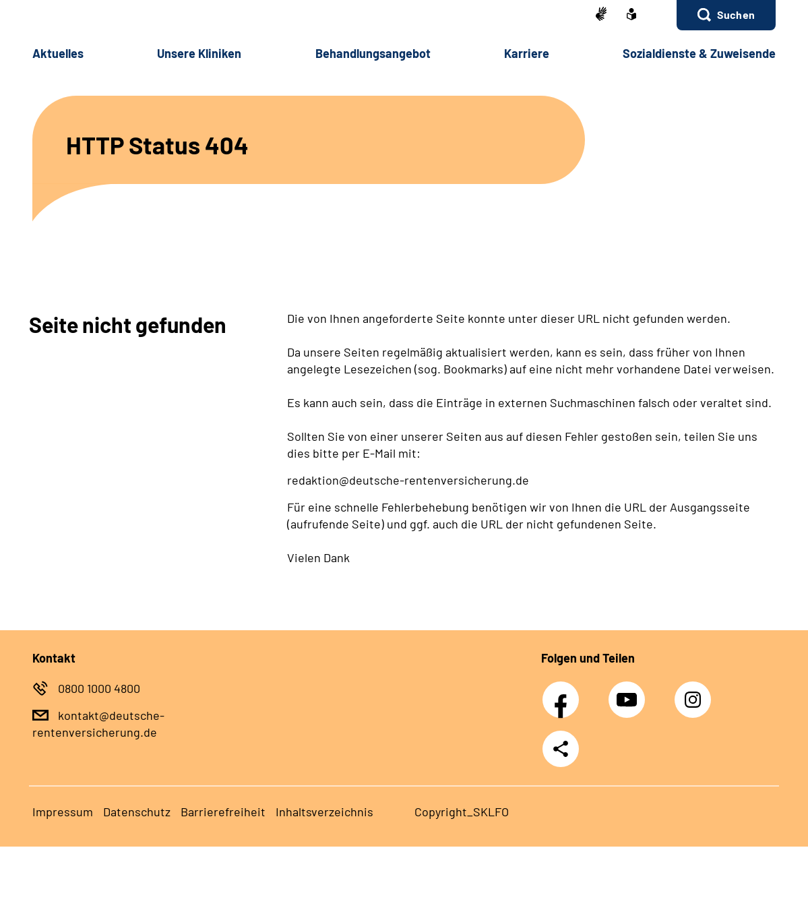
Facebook (564, 692)
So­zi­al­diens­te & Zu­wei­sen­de (699, 53)
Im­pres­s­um (62, 811)
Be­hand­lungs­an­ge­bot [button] (373, 53)
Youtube (628, 692)
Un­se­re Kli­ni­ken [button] (199, 53)
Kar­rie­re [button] (526, 53)
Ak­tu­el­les (58, 53)
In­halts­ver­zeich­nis (324, 811)
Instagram (696, 692)
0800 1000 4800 (99, 688)
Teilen (561, 749)
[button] (726, 15)
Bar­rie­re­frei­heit (223, 811)
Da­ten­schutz (136, 811)
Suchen (736, 14)
